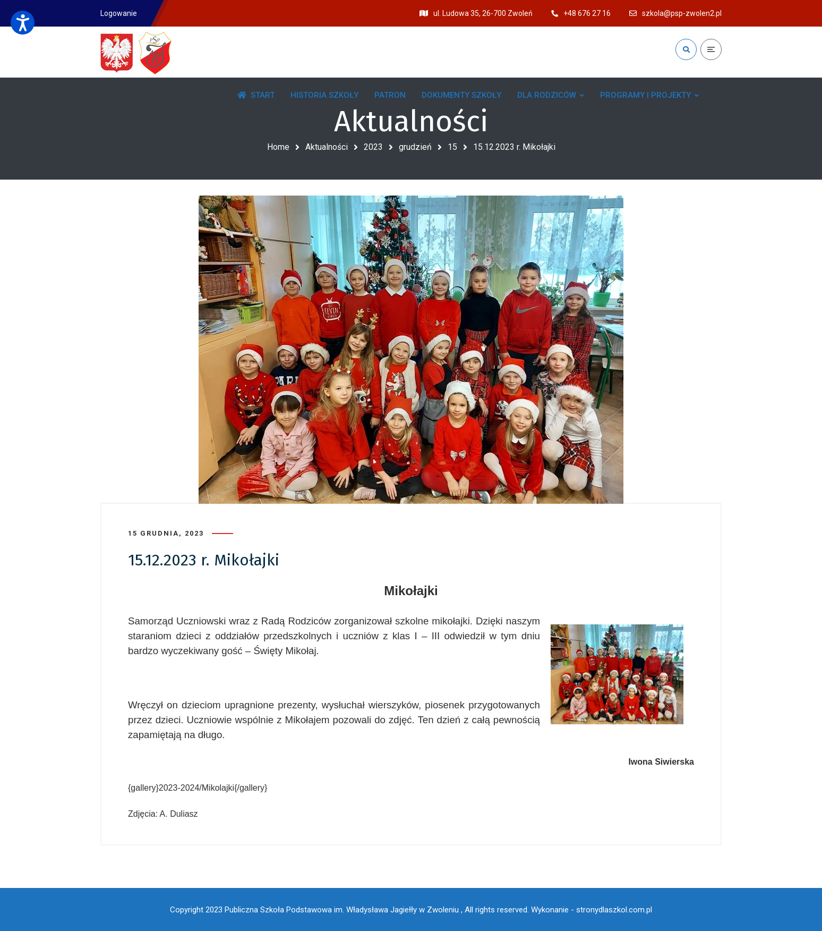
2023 (373, 147)
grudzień (415, 147)
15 (452, 147)
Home (278, 147)
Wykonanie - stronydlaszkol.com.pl (591, 910)
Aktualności (326, 147)
